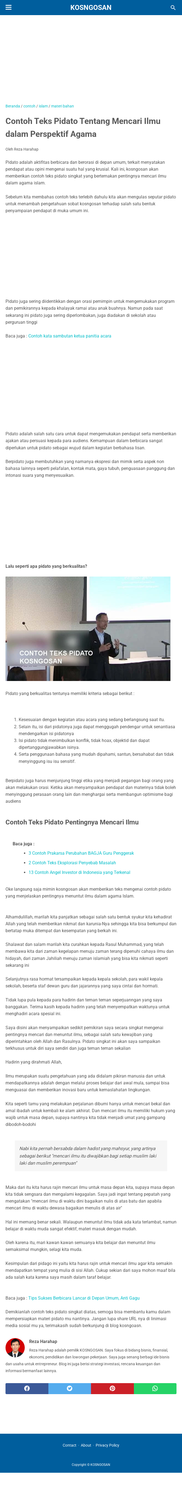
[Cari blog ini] (173, 7)
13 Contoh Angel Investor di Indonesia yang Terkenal (79, 872)
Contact (69, 1445)
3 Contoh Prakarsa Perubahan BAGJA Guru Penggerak (81, 853)
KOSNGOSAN (91, 8)
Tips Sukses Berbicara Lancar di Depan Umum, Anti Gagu (84, 1298)
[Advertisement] (91, 61)
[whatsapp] (155, 1388)
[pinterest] (112, 1388)
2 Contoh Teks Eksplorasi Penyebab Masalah (72, 862)
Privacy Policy (107, 1445)
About (86, 1445)
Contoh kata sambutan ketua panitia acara (69, 336)
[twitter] (69, 1388)
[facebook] (26, 1388)
